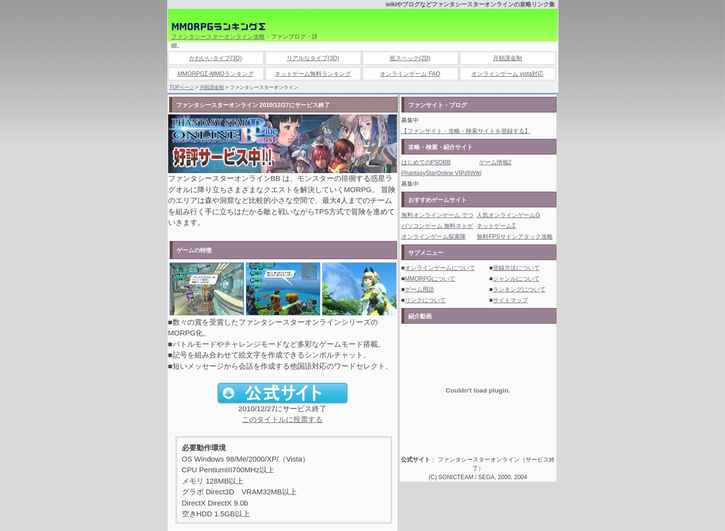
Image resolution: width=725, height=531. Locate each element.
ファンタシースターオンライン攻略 (218, 36)
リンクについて (425, 300)
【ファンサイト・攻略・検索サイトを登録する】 (465, 131)
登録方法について (516, 268)
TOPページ (182, 87)
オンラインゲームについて (440, 268)
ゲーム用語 (419, 289)
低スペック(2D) (410, 58)
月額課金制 (507, 58)
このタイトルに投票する (282, 419)
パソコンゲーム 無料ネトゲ (437, 225)
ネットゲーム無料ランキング (313, 73)
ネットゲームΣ (496, 225)
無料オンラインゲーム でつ (437, 215)
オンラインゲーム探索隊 (433, 236)
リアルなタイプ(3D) (312, 58)
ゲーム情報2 (495, 162)
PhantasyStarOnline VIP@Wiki (441, 173)
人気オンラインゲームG (508, 215)
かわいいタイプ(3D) (215, 58)
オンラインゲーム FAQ (410, 73)
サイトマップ (510, 300)
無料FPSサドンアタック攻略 (514, 236)
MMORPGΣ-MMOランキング (215, 73)
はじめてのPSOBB (426, 162)
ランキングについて (519, 289)
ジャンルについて (516, 278)
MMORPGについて (430, 278)
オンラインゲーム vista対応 (507, 73)
